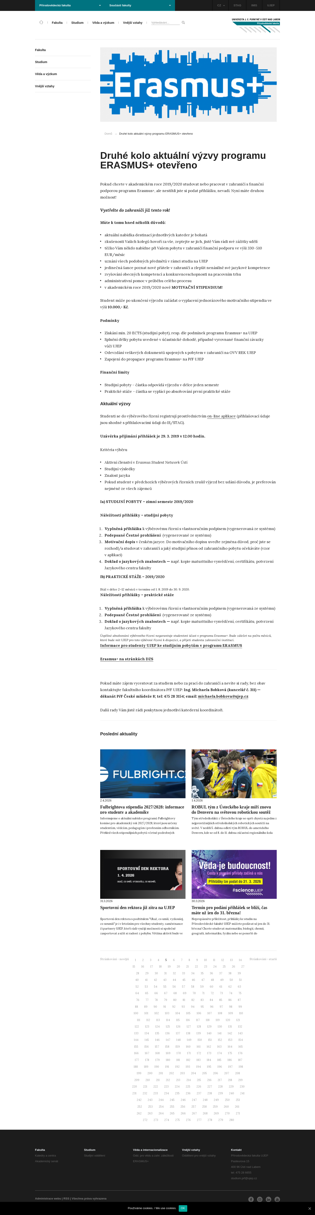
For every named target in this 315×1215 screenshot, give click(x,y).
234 (166, 1093)
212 (168, 1080)
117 (198, 1020)
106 (199, 1013)
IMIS (254, 5)
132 (240, 1026)
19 (169, 966)
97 (221, 1007)
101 (146, 1013)
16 (142, 966)
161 (199, 1047)
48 (212, 980)
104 (177, 1013)
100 (136, 1013)
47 (203, 980)
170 (179, 1053)
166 (136, 1053)
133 (136, 1033)
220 (134, 1086)
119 (218, 1020)
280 (231, 1120)
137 (178, 1033)
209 (136, 1080)
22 (196, 966)
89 (145, 1007)
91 (164, 1007)
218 (230, 1080)
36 (211, 973)
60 (211, 986)
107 (209, 1013)
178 (147, 1060)
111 (138, 1020)
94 (192, 1007)
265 (172, 1113)
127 (189, 1026)
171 (189, 1053)
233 (155, 1093)
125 (168, 1026)
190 (156, 1067)
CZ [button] (221, 5)
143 (240, 1033)
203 (182, 1073)
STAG (237, 5)
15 (134, 966)
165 (240, 1047)
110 (241, 1013)
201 (161, 1073)
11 (214, 960)
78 (156, 1000)
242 (139, 1100)
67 (165, 993)
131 (230, 1026)
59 (202, 986)
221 (145, 1086)
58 (192, 986)
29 (147, 973)
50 (231, 980)
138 (188, 1033)
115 (178, 1020)
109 (230, 1013)
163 (219, 1047)
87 (239, 1000)
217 (220, 1080)
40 (137, 980)
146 (157, 1040)
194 (198, 1067)
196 (219, 1067)
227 (209, 1086)
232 (145, 1093)
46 (193, 980)
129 (209, 1026)
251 (238, 1100)
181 (178, 1060)
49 (222, 980)
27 (242, 966)
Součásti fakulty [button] (140, 5)
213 (178, 1080)
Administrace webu (48, 1198)
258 (204, 1107)
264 (161, 1113)
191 (167, 1067)
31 (165, 973)
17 (151, 966)
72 (212, 993)
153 (230, 1040)
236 (188, 1093)
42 (155, 980)
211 (158, 1080)
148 (178, 1040)
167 (147, 1053)
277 (199, 1120)
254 (161, 1107)
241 (242, 1093)
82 (192, 1000)
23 (205, 966)
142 (230, 1033)
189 (146, 1067)
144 (136, 1040)
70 (194, 993)
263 (150, 1113)
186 (230, 1060)
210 (147, 1080)
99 (240, 1007)
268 (205, 1113)
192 (177, 1067)
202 (171, 1073)
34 (192, 973)
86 (230, 1000)
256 (182, 1107)
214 (188, 1080)
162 (209, 1047)
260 (226, 1107)
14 (240, 960)
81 (184, 1000)
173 (209, 1053)
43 (164, 980)
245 (172, 1100)
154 (240, 1040)
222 (155, 1086)
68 (175, 993)
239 (220, 1093)
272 (145, 1120)
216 (209, 1080)
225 (188, 1086)
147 (168, 1040)
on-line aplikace (221, 416)
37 (220, 973)
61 (220, 986)
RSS (66, 1198)
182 (188, 1060)
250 (227, 1100)
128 (199, 1026)
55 (164, 986)
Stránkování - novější (114, 959)
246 (183, 1100)
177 (137, 1060)
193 (188, 1067)
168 (157, 1053)
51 (240, 980)
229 (231, 1086)
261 (237, 1107)
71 (203, 993)
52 (137, 986)
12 (222, 960)
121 (238, 1020)
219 (240, 1080)
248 (205, 1100)
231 (134, 1093)
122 (137, 1026)
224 (177, 1086)
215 (199, 1080)
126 (178, 1026)
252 (139, 1107)
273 (156, 1120)
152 (220, 1040)
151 (210, 1040)
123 (147, 1026)
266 (183, 1113)
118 (208, 1020)
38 (229, 973)
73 (221, 993)
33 (183, 973)
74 (230, 993)
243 (150, 1100)
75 (240, 993)
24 (215, 966)
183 (198, 1060)
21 (187, 966)
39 (239, 973)
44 (174, 980)
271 (238, 1113)
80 (175, 1000)
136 (167, 1033)
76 (137, 1000)
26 (233, 966)
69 (184, 993)
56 (174, 986)
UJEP (271, 5)
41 (146, 980)
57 (183, 986)
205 (204, 1073)
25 (224, 966)
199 (139, 1073)
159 (177, 1047)
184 (209, 1060)
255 (172, 1107)
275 (177, 1120)
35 (202, 973)
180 (168, 1060)
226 (198, 1086)
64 (137, 993)
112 (148, 1020)
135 (157, 1033)
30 (156, 973)
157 (157, 1047)
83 (202, 1000)
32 (174, 973)
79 (165, 1000)
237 (199, 1093)
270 (227, 1113)
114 (168, 1020)
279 (220, 1120)
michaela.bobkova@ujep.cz (223, 696)
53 (146, 986)
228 (220, 1086)
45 (184, 980)
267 (194, 1113)
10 (205, 960)
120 (228, 1020)
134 (147, 1033)
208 (237, 1073)
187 (240, 1060)
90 (155, 1007)
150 (200, 1040)
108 (220, 1013)
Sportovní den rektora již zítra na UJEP (137, 907)
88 (136, 1007)
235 (177, 1093)
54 (155, 986)
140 (209, 1033)
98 (230, 1007)
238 (209, 1093)
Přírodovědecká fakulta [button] (70, 5)
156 (146, 1047)
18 (160, 966)
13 (231, 960)
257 (193, 1107)
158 (167, 1047)
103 (167, 1013)
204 (193, 1073)
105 (188, 1013)
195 (209, 1067)
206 (215, 1073)
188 (136, 1067)
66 (156, 993)
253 (150, 1107)
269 (216, 1113)
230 (242, 1086)
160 (188, 1047)
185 (219, 1060)
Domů (108, 133)
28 (137, 973)
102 (156, 1013)
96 (212, 1007)
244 (161, 1100)
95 (202, 1007)
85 (220, 1000)
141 (220, 1033)
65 (146, 993)
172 (199, 1053)
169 (168, 1053)
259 (215, 1107)
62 (230, 986)
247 (194, 1100)
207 (226, 1073)
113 (158, 1020)
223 (166, 1086)
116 (188, 1020)
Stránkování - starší (263, 959)
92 (173, 1007)
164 (230, 1047)
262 (139, 1113)
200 (149, 1073)
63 (239, 986)
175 (230, 1053)
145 (147, 1040)
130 (220, 1026)
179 (157, 1060)
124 (157, 1026)
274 (166, 1120)
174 (219, 1053)
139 (198, 1033)
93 (183, 1007)
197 (230, 1067)
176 (240, 1053)
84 (211, 1000)
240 (231, 1093)
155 (136, 1047)
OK (183, 1208)
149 (189, 1040)
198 (241, 1067)
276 (188, 1120)
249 (216, 1100)
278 (210, 1120)
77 (147, 1000)
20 (178, 966)
